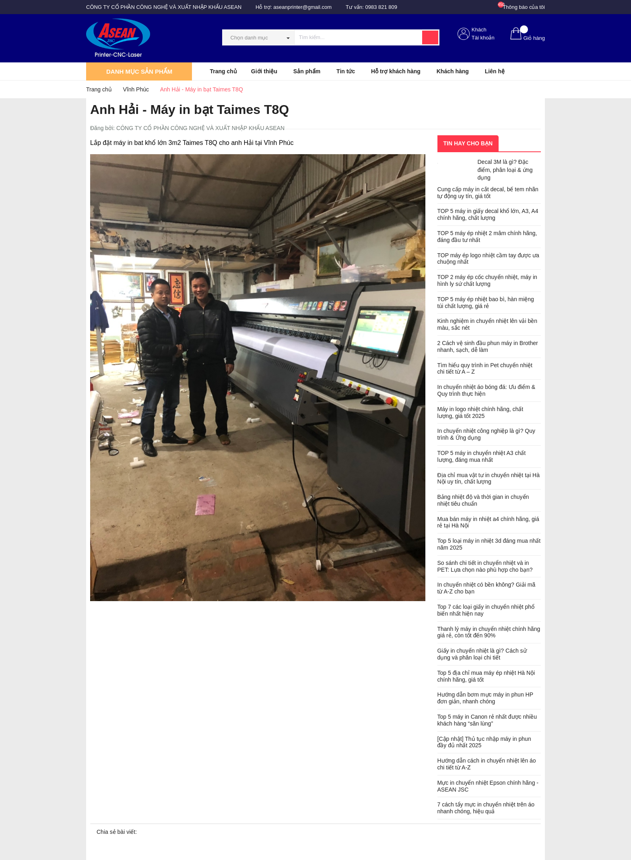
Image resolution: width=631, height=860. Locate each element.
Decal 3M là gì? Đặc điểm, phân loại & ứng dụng (505, 170)
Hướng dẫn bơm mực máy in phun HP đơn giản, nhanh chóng (485, 698)
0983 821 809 (381, 7)
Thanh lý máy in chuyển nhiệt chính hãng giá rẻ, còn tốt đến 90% (488, 632)
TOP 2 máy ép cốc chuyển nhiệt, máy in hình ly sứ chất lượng (487, 280)
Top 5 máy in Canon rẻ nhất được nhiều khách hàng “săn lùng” (487, 720)
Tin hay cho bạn (468, 143)
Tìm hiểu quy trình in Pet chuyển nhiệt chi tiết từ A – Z (484, 368)
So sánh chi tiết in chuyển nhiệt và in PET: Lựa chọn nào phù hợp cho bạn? (485, 566)
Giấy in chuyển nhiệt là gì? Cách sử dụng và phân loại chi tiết (482, 654)
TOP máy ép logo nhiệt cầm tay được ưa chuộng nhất (488, 258)
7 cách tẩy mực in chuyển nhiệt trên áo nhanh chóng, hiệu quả (486, 808)
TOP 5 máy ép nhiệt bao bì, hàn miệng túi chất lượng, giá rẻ (485, 302)
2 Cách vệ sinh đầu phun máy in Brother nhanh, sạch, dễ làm (487, 346)
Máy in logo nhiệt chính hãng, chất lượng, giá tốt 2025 (480, 412)
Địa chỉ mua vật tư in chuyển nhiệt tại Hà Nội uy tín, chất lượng (488, 478)
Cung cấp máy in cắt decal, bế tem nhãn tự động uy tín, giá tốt (487, 192)
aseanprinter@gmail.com (302, 7)
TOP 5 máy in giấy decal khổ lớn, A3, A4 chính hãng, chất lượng (487, 214)
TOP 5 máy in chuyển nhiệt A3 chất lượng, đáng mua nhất (481, 456)
